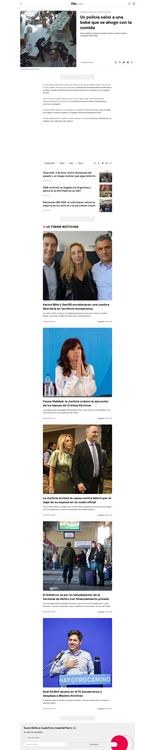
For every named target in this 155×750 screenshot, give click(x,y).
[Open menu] (21, 4)
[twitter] (123, 62)
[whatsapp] (116, 62)
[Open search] (129, 4)
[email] (127, 62)
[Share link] (131, 62)
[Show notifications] (134, 4)
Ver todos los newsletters (33, 732)
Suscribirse (94, 744)
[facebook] (119, 62)
